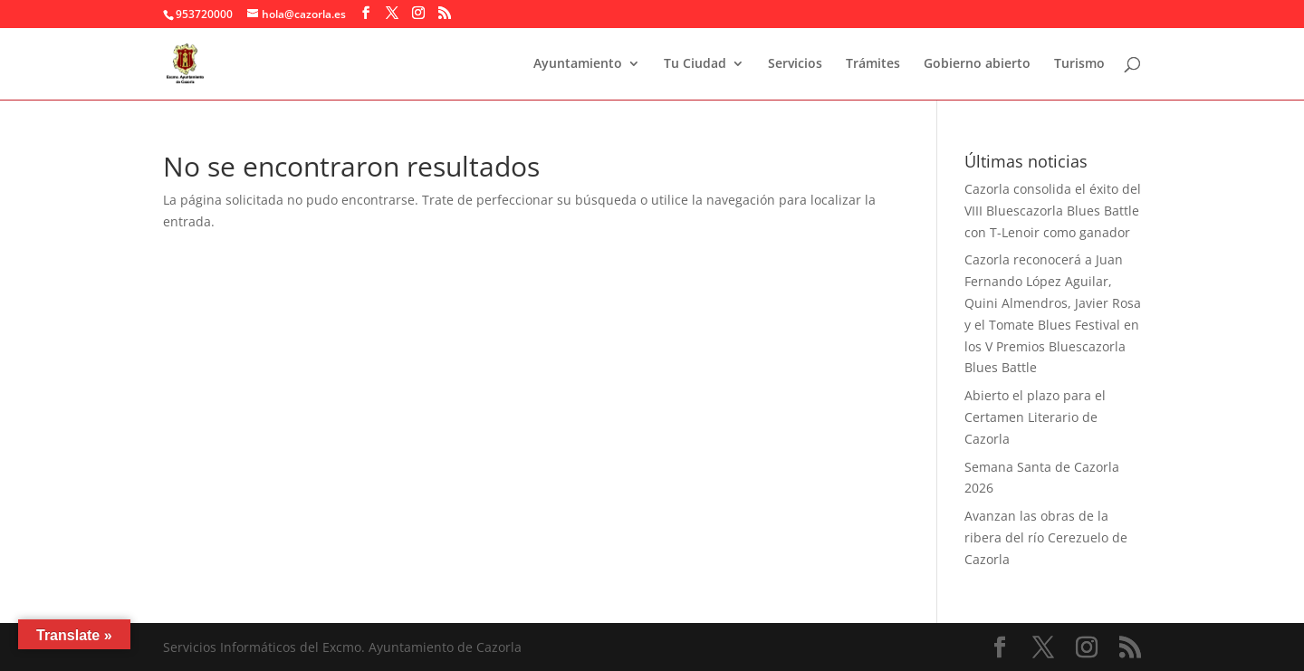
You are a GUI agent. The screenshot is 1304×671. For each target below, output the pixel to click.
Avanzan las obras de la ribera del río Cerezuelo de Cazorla (1045, 537)
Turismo (1079, 64)
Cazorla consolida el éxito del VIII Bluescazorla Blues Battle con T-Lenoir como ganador (1052, 210)
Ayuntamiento (577, 64)
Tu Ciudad (695, 64)
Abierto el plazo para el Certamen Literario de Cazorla (1035, 417)
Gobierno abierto (977, 64)
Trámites (873, 64)
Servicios (795, 64)
